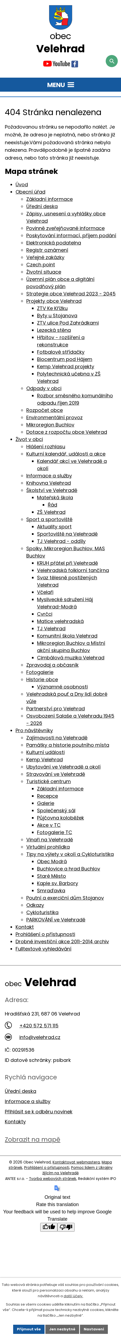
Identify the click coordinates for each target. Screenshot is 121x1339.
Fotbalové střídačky (61, 352)
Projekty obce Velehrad (54, 301)
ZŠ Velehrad (51, 512)
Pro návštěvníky (34, 730)
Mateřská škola (55, 497)
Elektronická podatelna (53, 242)
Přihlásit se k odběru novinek (38, 1111)
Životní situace (43, 272)
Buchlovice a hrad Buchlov (68, 868)
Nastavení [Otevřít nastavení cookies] (94, 1329)
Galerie (45, 803)
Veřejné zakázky (45, 257)
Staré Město (51, 876)
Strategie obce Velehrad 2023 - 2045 (71, 293)
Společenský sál (56, 810)
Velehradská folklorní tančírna (73, 570)
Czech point (40, 264)
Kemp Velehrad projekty (65, 366)
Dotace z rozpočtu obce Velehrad (66, 432)
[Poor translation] (66, 1227)
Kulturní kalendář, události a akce (65, 453)
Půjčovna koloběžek (60, 817)
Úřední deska (42, 206)
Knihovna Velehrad (48, 483)
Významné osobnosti (62, 686)
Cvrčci (44, 614)
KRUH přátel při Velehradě (67, 563)
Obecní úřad (30, 191)
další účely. (73, 1295)
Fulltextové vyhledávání (43, 948)
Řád (52, 504)
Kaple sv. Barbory (57, 883)
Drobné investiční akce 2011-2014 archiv (62, 941)
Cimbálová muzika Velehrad (70, 657)
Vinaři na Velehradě (49, 839)
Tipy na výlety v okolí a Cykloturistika (70, 854)
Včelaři (45, 592)
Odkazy (35, 905)
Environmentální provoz (54, 417)
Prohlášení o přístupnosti (45, 934)
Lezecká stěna (54, 330)
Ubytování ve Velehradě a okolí (63, 766)
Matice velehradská (60, 621)
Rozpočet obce (44, 410)
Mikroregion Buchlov (50, 424)
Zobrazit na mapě (32, 1139)
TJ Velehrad (51, 628)
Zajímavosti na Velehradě (56, 737)
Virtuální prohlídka (48, 847)
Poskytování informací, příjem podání (71, 235)
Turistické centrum (48, 781)
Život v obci (29, 439)
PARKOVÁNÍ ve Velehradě (55, 919)
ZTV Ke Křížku (52, 308)
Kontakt (25, 927)
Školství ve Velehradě (51, 490)
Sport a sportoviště (49, 519)
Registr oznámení (47, 250)
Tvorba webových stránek (52, 1178)
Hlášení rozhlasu (45, 446)
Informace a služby (49, 475)
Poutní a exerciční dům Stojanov (65, 897)
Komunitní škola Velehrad (67, 635)
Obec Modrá (52, 861)
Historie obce (42, 679)
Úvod (22, 184)
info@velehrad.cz (32, 1037)
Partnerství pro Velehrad (55, 708)
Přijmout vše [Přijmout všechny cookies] (29, 1329)
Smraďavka (51, 890)
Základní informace (49, 199)
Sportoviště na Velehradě (67, 534)
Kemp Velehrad (44, 759)
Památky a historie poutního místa (67, 745)
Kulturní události (45, 752)
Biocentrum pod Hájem (64, 359)
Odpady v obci (43, 388)
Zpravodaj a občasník (52, 665)
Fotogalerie (39, 672)
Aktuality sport (54, 526)
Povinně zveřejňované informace (65, 228)
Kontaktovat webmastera (76, 1162)
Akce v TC (49, 825)
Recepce (47, 796)
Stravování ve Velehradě (55, 774)
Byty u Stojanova (57, 315)
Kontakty (15, 1121)
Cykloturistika (42, 912)
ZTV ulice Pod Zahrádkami (68, 322)
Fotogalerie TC (54, 832)
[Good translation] (48, 1227)
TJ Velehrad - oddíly (61, 541)
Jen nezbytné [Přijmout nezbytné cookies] (62, 1329)
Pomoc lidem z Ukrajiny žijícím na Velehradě (77, 1170)
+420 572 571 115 (31, 1025)
